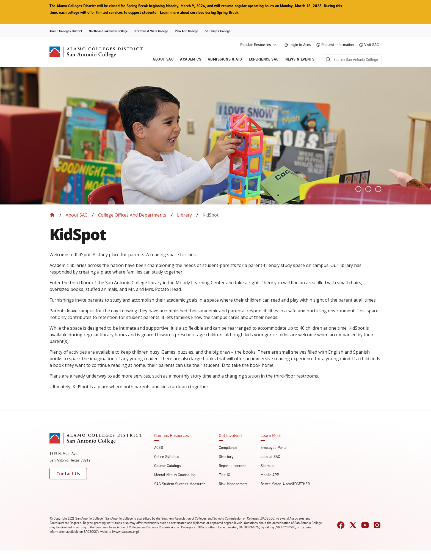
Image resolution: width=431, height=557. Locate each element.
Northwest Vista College (151, 31)
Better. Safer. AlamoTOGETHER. (286, 484)
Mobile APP (270, 474)
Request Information (335, 44)
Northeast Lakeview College (108, 31)
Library (184, 215)
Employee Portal (274, 447)
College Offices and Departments (132, 215)
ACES (158, 447)
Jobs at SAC (270, 456)
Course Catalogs (167, 465)
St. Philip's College (217, 31)
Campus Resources (171, 435)
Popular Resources (259, 45)
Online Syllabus (166, 456)
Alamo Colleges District (65, 31)
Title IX (224, 474)
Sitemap (267, 465)
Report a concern (232, 465)
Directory (226, 456)
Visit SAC (369, 44)
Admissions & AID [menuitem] (225, 59)
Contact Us (68, 474)
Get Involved (230, 435)
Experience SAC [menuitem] (264, 59)
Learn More (271, 435)
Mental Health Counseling (174, 474)
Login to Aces (297, 44)
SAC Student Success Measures (180, 484)
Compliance (228, 447)
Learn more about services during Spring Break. (199, 12)
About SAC (76, 215)
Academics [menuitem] (190, 59)
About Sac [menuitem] (163, 59)
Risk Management (233, 484)
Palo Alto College (186, 31)
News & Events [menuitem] (299, 59)
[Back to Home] (52, 215)
